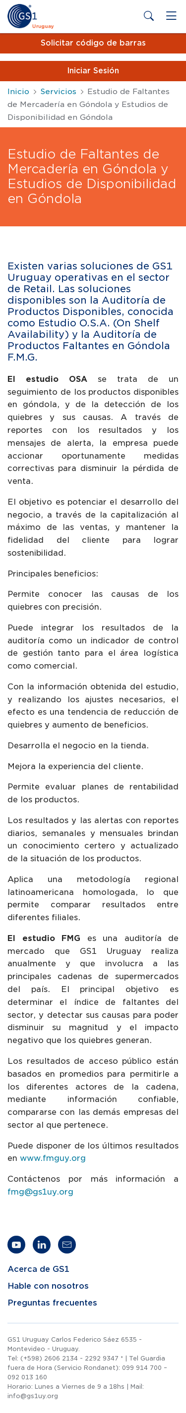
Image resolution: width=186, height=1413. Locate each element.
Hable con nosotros (48, 1286)
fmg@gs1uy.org (40, 1192)
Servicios (58, 91)
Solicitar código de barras (93, 43)
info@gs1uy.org (32, 1396)
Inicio (18, 91)
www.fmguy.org (53, 1158)
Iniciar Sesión (93, 70)
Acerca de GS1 (38, 1269)
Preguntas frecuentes (52, 1303)
